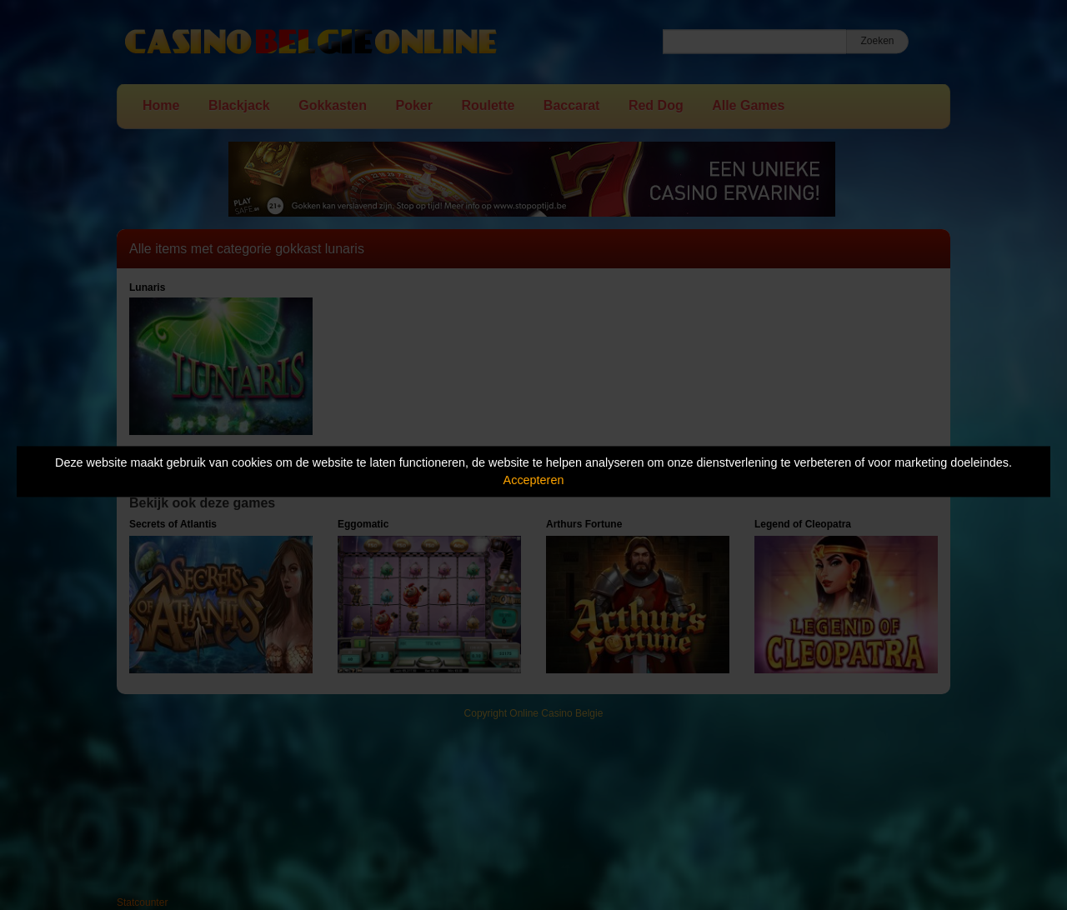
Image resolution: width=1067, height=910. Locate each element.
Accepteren (533, 480)
